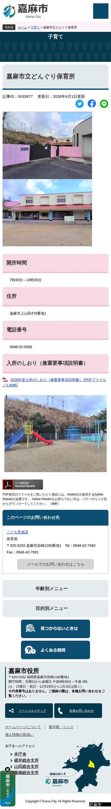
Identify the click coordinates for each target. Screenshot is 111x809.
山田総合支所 (26, 766)
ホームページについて (23, 727)
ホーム (22, 27)
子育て (35, 27)
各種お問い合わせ (81, 711)
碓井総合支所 (26, 760)
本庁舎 (20, 754)
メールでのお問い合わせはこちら (55, 564)
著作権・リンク (61, 727)
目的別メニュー (52, 608)
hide (7, 770)
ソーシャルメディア (32, 711)
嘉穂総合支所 (26, 773)
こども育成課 (17, 532)
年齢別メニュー (52, 588)
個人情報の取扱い (19, 735)
